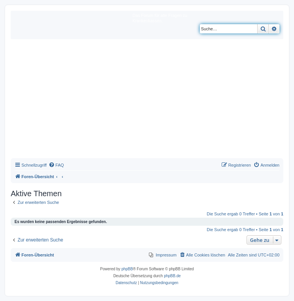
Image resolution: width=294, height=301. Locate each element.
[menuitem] (56, 165)
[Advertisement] (147, 100)
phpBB (127, 269)
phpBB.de (172, 276)
